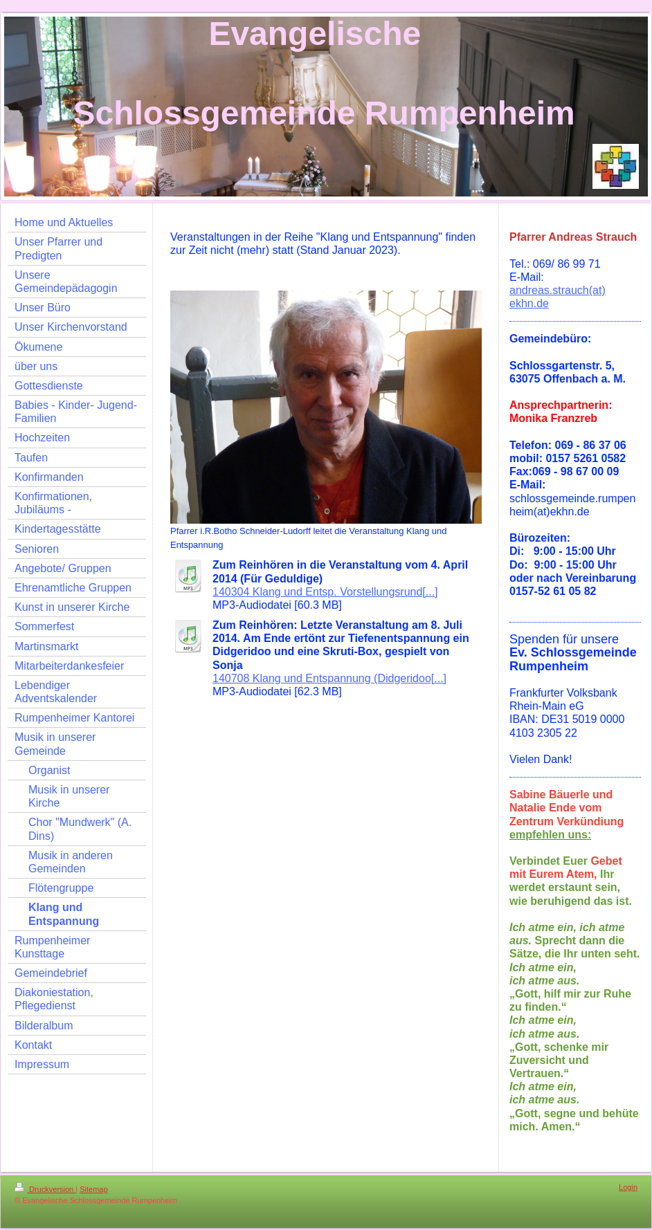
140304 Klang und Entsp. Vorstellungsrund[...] (325, 592)
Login (628, 1187)
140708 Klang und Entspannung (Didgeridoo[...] (329, 678)
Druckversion (45, 1189)
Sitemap (93, 1189)
